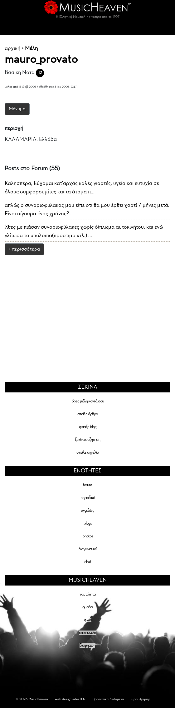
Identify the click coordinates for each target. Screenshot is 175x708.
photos (87, 536)
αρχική (12, 48)
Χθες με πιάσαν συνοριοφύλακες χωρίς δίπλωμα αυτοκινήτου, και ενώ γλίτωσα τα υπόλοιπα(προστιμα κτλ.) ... (84, 231)
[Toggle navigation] (87, 28)
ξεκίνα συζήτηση (87, 439)
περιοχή (14, 128)
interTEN (78, 699)
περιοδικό (87, 498)
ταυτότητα (88, 594)
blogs (88, 523)
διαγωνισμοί (87, 549)
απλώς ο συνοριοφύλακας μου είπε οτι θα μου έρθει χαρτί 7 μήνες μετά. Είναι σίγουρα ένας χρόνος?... (87, 209)
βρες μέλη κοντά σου (87, 401)
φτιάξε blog (87, 427)
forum (87, 485)
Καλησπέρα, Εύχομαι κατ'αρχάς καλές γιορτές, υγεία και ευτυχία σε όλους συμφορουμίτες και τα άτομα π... (82, 188)
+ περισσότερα (24, 249)
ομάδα (87, 607)
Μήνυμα (17, 109)
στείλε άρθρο (87, 414)
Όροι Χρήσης (140, 699)
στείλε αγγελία (87, 452)
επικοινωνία (87, 633)
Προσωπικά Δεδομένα (108, 699)
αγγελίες (87, 510)
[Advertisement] (87, 307)
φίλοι (87, 620)
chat (87, 562)
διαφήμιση (87, 645)
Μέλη (31, 48)
